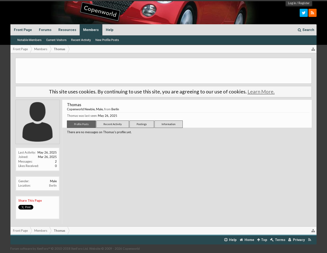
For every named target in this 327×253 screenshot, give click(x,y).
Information (169, 124)
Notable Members (29, 40)
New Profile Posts (107, 40)
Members (91, 30)
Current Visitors (56, 40)
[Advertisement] (163, 70)
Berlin (53, 185)
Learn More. (261, 92)
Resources (67, 30)
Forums (45, 30)
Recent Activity (81, 40)
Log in (292, 3)
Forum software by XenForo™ (49, 248)
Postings (142, 124)
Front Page (23, 30)
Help (109, 30)
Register (304, 3)
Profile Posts (81, 124)
